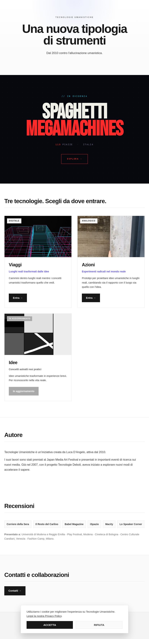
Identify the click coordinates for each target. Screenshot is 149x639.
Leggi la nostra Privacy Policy (44, 615)
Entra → (18, 297)
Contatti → (14, 590)
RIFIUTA (99, 624)
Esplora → (74, 158)
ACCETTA (49, 624)
